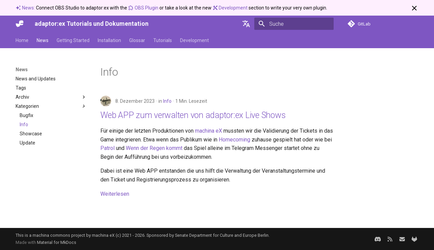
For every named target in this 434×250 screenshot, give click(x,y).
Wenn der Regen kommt (154, 148)
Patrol (107, 148)
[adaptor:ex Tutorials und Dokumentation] (19, 24)
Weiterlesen (114, 194)
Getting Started (73, 40)
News (42, 40)
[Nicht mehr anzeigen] (414, 8)
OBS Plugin (143, 8)
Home (22, 40)
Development (231, 8)
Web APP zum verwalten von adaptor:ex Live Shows (192, 115)
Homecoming (234, 139)
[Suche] (294, 24)
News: (26, 8)
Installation (109, 40)
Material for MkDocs (56, 242)
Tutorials (162, 40)
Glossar (137, 40)
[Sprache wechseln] (246, 24)
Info (167, 101)
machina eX (208, 131)
